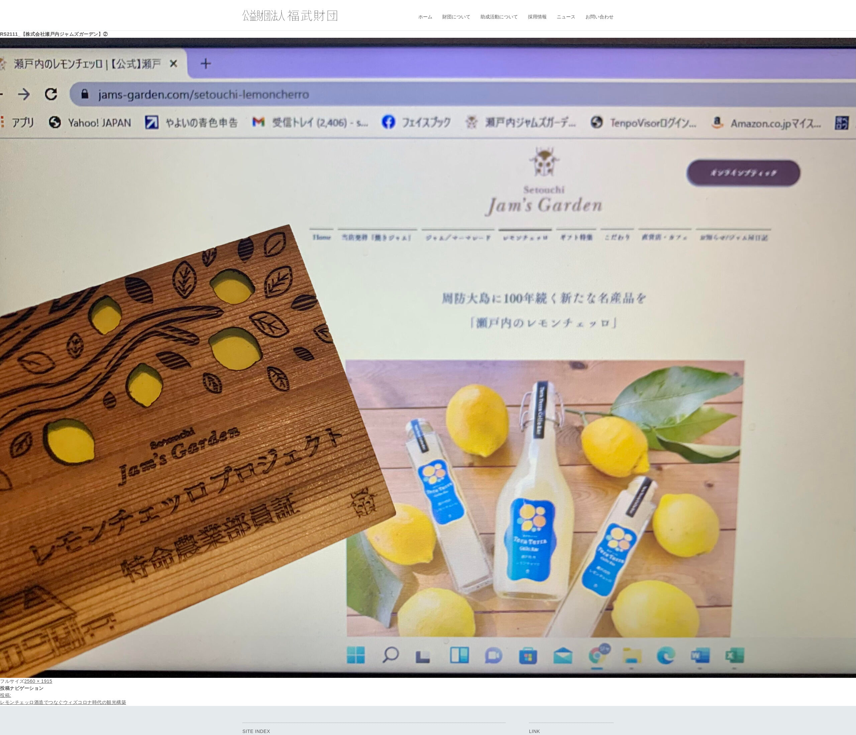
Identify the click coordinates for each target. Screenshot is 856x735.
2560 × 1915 (38, 681)
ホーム (425, 16)
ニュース (566, 16)
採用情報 (537, 16)
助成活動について (499, 16)
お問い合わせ (599, 16)
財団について (456, 16)
